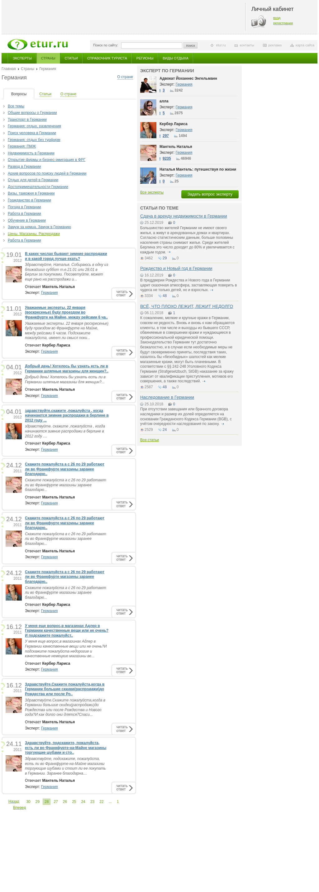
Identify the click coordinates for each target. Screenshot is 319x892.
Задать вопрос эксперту (210, 194)
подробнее (169, 252)
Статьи (71, 58)
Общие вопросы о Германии (32, 113)
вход (277, 18)
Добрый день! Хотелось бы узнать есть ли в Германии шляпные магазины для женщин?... (65, 379)
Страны (48, 58)
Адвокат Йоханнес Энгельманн (188, 78)
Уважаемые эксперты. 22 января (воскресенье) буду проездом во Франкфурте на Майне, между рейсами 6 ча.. (66, 312)
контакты (247, 45)
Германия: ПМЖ (22, 146)
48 (165, 296)
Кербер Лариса (174, 124)
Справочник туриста (107, 58)
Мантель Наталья (176, 146)
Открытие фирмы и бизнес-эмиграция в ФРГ (46, 160)
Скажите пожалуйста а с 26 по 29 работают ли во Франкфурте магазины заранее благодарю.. (64, 469)
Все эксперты (152, 192)
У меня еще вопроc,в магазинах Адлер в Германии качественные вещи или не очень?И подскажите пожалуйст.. (66, 631)
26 (65, 802)
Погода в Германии (24, 207)
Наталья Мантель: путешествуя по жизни (198, 169)
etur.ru (221, 45)
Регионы (145, 58)
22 (101, 802)
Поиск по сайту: (105, 45)
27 (56, 802)
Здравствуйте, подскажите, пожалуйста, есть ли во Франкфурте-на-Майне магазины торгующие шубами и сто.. (65, 748)
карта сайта (305, 45)
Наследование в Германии (167, 397)
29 (38, 802)
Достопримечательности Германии (38, 187)
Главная (9, 69)
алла (164, 101)
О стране (125, 77)
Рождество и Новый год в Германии (176, 268)
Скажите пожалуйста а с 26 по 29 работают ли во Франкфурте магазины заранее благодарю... (65, 485)
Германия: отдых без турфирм (34, 140)
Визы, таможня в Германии (31, 193)
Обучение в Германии (27, 220)
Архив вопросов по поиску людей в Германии (47, 173)
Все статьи (149, 440)
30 (28, 802)
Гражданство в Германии (29, 200)
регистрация (283, 23)
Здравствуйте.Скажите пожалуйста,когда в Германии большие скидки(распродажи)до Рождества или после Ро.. (64, 689)
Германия (49, 292)
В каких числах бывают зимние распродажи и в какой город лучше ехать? (66, 256)
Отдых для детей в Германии (33, 180)
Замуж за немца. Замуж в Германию (39, 227)
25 (74, 802)
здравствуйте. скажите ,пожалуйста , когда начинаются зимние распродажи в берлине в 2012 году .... (65, 431)
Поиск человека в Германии (32, 133)
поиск (190, 45)
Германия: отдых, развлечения (34, 126)
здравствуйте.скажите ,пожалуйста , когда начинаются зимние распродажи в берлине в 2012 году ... (67, 415)
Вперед (19, 807)
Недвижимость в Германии (31, 153)
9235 (167, 158)
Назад (13, 801)
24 (83, 802)
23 (92, 802)
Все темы (16, 106)
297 (166, 136)
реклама (275, 45)
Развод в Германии (24, 166)
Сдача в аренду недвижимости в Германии (183, 216)
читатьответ (122, 293)
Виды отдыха (175, 58)
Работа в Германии (24, 213)
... (110, 802)
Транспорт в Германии (27, 119)
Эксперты (22, 58)
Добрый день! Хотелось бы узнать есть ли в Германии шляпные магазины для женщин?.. (66, 368)
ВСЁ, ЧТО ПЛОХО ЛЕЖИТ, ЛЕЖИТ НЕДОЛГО (186, 306)
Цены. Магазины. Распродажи (34, 234)
